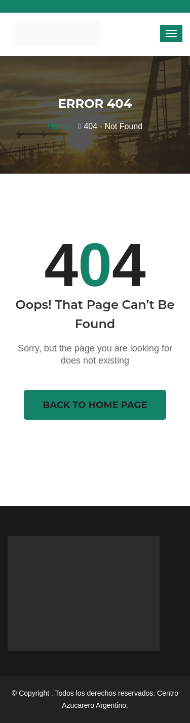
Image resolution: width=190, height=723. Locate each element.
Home (61, 126)
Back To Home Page (95, 405)
